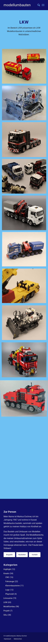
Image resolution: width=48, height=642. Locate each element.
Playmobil (9, 594)
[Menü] (43, 5)
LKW (5, 602)
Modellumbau (9, 606)
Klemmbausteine (12, 585)
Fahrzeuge (9, 581)
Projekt (6, 611)
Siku (5, 615)
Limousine (7, 598)
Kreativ (6, 573)
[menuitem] (37, 5)
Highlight (7, 569)
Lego (7, 590)
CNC (7, 577)
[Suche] (37, 5)
